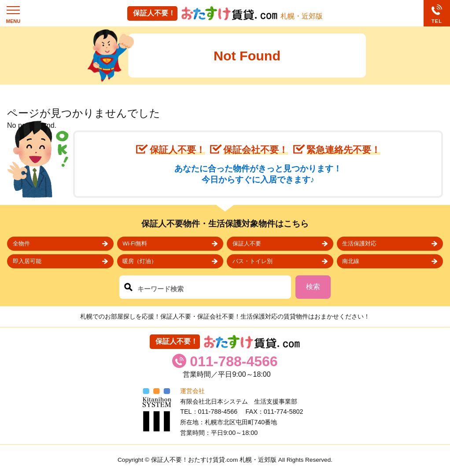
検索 (313, 286)
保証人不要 (246, 243)
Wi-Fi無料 (134, 243)
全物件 (21, 243)
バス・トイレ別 (252, 261)
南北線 (350, 261)
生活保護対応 (359, 243)
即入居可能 (27, 261)
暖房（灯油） (139, 261)
